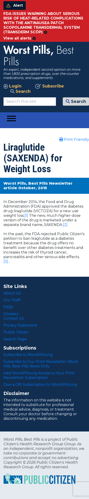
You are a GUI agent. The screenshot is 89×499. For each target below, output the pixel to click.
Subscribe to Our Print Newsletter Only (40, 363)
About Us (12, 293)
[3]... (6, 261)
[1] (26, 215)
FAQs (8, 307)
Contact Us (13, 318)
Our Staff (12, 300)
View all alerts (19, 38)
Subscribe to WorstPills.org (28, 354)
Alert (14, 5)
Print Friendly (74, 139)
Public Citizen (16, 332)
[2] (65, 225)
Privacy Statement (20, 325)
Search (20, 91)
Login (12, 86)
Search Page (15, 339)
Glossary (11, 314)
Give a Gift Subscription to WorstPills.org (40, 384)
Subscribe (49, 86)
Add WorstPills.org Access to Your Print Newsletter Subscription (39, 375)
